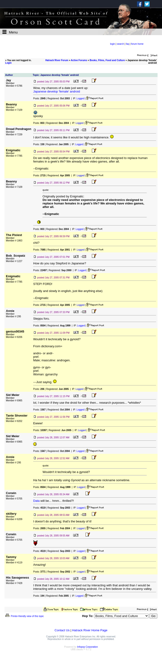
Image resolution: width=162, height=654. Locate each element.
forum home (137, 44)
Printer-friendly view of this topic (24, 616)
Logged (80, 98)
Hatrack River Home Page (89, 630)
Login (8, 63)
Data (36, 501)
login (112, 44)
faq (127, 44)
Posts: (39, 98)
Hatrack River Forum (56, 60)
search (120, 44)
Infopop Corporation (87, 647)
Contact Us (62, 630)
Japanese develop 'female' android (56, 91)
